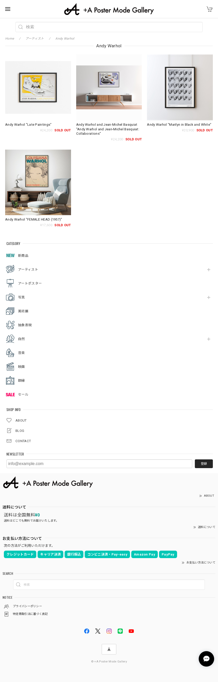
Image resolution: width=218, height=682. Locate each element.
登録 (204, 464)
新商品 (23, 256)
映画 (21, 367)
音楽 (21, 353)
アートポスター (30, 283)
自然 (21, 339)
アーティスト (28, 269)
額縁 (21, 381)
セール (23, 394)
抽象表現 (25, 325)
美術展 (23, 311)
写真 (21, 297)
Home (9, 38)
